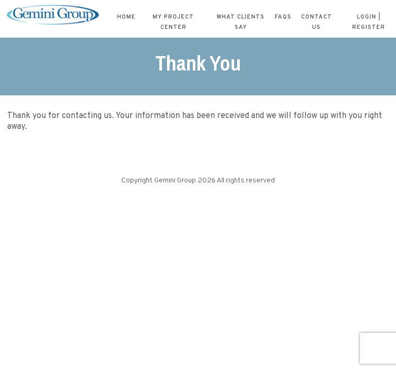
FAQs (283, 17)
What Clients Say (241, 22)
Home (126, 17)
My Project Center (173, 22)
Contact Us (316, 22)
